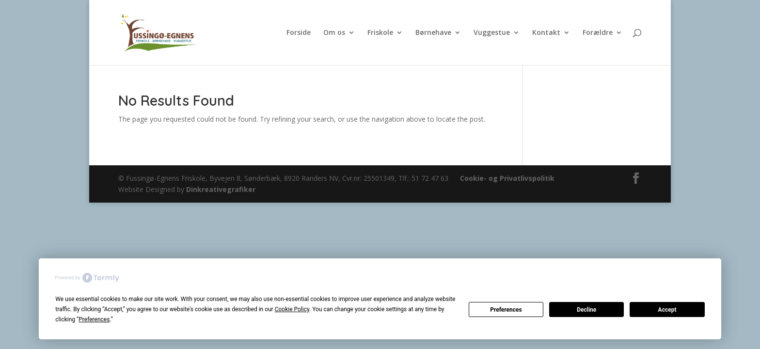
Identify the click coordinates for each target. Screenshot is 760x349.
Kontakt (546, 33)
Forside (298, 33)
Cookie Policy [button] (292, 309)
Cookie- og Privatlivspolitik (507, 178)
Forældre (598, 33)
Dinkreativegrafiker (220, 189)
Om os (334, 33)
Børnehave (433, 33)
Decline (586, 309)
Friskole (380, 33)
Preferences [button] (94, 319)
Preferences (506, 309)
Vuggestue (492, 33)
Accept (667, 309)
